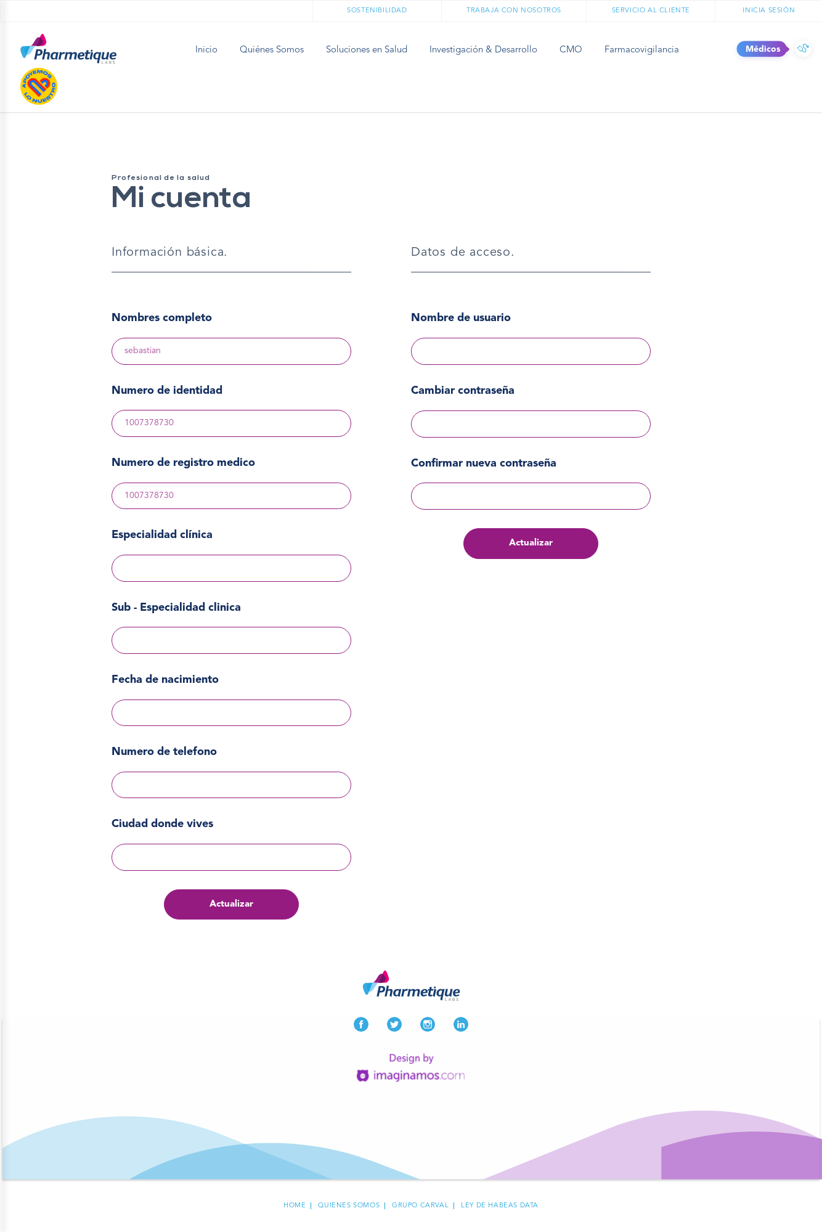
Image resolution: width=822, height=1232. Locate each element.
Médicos (803, 49)
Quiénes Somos (272, 50)
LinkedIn (461, 1024)
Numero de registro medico (183, 462)
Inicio (206, 50)
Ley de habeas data (500, 1205)
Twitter (394, 1024)
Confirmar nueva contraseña (483, 463)
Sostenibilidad (377, 10)
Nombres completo (162, 318)
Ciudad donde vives (162, 824)
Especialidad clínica (162, 535)
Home (294, 1205)
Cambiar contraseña (463, 390)
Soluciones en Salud (366, 50)
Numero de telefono (164, 751)
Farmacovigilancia (641, 50)
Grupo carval (420, 1205)
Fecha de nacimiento (165, 679)
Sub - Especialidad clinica (176, 607)
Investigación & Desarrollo (483, 50)
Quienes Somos (349, 1205)
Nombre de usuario (461, 318)
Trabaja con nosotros (513, 10)
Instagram (427, 1024)
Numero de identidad (167, 390)
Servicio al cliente (651, 10)
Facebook (361, 1024)
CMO (571, 50)
